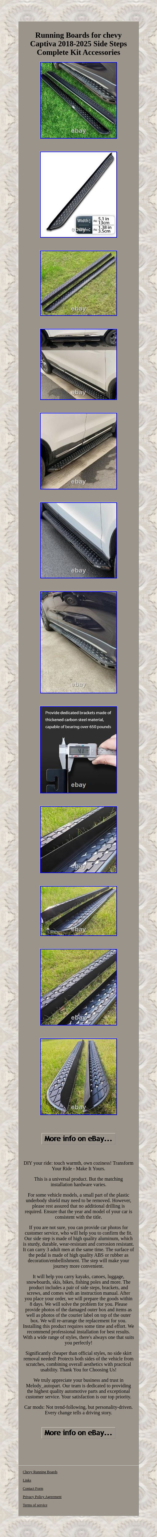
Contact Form (33, 1488)
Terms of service (35, 1505)
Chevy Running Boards (40, 1472)
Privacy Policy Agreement (42, 1497)
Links (27, 1480)
